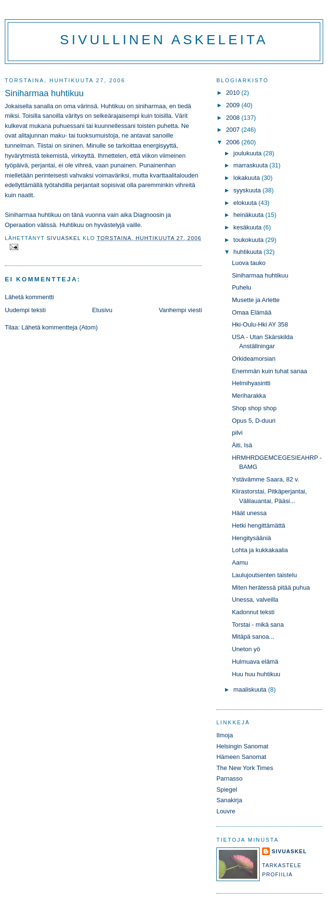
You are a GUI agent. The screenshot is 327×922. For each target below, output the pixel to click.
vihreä (83, 165)
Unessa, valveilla (255, 599)
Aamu (240, 562)
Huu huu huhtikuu (256, 674)
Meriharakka (249, 395)
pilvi (237, 432)
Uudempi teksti (25, 310)
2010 (233, 92)
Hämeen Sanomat (241, 756)
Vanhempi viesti (180, 310)
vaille (133, 224)
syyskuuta (248, 190)
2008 (233, 117)
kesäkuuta (248, 227)
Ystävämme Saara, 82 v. (265, 479)
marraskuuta (251, 165)
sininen (73, 145)
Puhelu (241, 287)
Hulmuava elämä (255, 661)
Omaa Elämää (251, 312)
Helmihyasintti (251, 383)
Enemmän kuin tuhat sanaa (269, 371)
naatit (25, 195)
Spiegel (226, 789)
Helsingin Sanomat (242, 746)
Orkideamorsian (254, 358)
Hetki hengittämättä (258, 525)
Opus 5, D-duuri (254, 420)
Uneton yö (246, 649)
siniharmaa (151, 106)
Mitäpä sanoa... (253, 636)
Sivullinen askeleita (164, 39)
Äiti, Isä (242, 445)
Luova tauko (248, 262)
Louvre (225, 811)
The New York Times (244, 767)
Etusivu (102, 310)
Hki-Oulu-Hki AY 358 (260, 324)
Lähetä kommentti (29, 297)
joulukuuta (248, 153)
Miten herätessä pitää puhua (271, 587)
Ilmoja (224, 735)
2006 (233, 142)
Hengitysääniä (251, 538)
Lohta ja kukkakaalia (260, 550)
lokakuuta (247, 177)
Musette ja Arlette (255, 299)
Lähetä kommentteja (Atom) (60, 327)
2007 (233, 129)
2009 (233, 105)
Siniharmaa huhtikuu (260, 275)
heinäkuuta (249, 214)
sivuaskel (289, 851)
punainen (123, 165)
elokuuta (245, 202)
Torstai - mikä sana (258, 624)
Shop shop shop (254, 408)
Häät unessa (249, 513)
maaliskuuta (250, 689)
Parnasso (229, 778)
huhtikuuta (248, 251)
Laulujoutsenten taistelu (264, 575)
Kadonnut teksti (253, 612)
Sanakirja (229, 800)
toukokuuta (249, 239)
